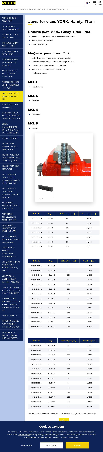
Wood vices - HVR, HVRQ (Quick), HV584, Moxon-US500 (10, 239)
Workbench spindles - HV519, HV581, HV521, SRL (9, 228)
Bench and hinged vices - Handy (10, 52)
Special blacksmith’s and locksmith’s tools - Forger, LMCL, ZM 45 (10, 128)
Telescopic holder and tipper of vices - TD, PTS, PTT (11, 85)
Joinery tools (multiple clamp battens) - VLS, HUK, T (11, 279)
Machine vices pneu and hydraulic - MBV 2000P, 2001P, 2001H (10, 158)
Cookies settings (24, 435)
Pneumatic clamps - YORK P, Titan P (10, 36)
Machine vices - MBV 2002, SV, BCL (10, 167)
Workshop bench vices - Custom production (9, 74)
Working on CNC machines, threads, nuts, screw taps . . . (10, 335)
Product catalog (13, 9)
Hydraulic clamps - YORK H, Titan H (10, 44)
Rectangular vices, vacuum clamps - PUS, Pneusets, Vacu (10, 324)
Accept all (77, 445)
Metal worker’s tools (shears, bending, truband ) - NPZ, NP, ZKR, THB (11, 178)
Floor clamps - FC (9, 316)
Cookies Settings (26, 445)
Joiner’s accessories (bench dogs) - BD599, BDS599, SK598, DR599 (11, 290)
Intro (5, 9)
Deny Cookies (51, 445)
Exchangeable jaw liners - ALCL (10, 106)
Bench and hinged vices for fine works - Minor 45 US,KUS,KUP (11, 116)
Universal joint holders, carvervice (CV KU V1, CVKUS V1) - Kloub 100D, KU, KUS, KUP (11, 304)
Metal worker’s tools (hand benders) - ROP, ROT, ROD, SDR (10, 192)
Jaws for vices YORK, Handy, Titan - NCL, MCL (33, 9)
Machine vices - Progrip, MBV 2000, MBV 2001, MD (9, 147)
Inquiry (62, 420)
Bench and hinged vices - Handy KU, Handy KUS (10, 62)
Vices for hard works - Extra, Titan (11, 27)
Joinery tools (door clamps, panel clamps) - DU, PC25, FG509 (11, 266)
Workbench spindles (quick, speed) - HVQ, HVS (9, 217)
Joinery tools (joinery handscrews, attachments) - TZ (9, 252)
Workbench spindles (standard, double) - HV (11, 206)
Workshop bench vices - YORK (9, 19)
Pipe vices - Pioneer (10, 138)
